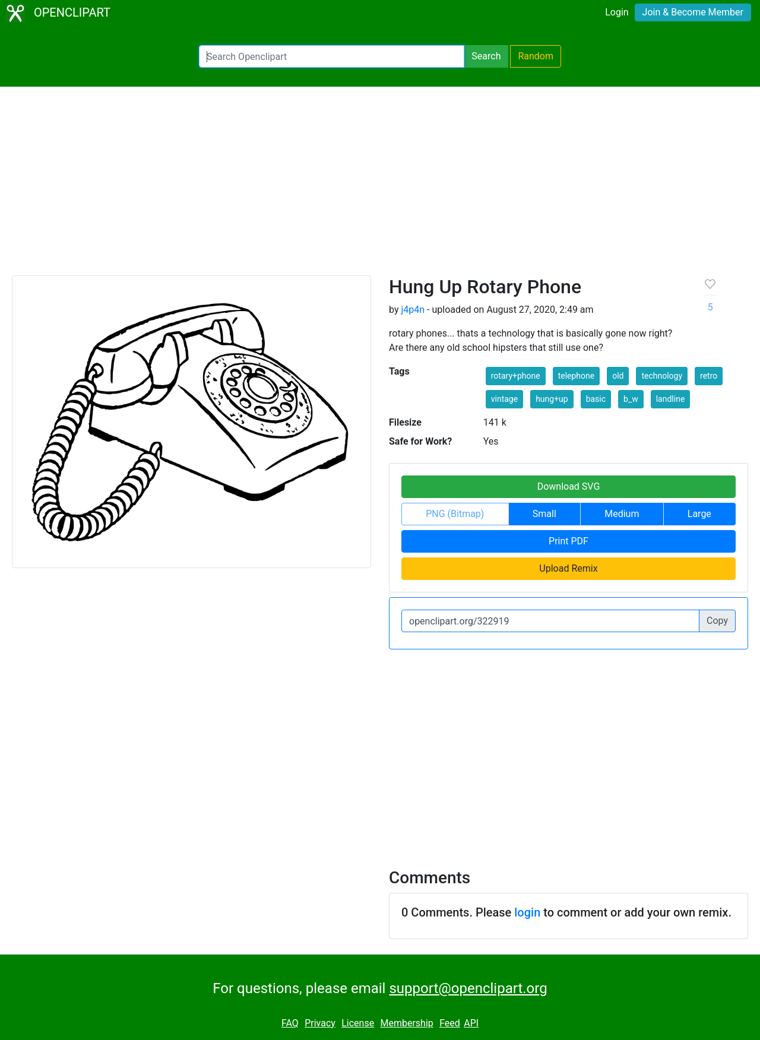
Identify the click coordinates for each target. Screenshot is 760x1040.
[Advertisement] (380, 186)
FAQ (290, 1023)
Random (535, 56)
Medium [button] (621, 513)
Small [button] (544, 513)
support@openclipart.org (468, 988)
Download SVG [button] (568, 486)
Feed (449, 1023)
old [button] (617, 376)
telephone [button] (576, 376)
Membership (406, 1023)
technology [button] (661, 376)
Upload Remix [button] (568, 568)
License (357, 1023)
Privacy (320, 1023)
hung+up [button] (552, 399)
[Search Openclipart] (331, 56)
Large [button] (699, 513)
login (527, 912)
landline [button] (670, 399)
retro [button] (708, 376)
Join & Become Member (692, 12)
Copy (717, 620)
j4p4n (413, 309)
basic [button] (596, 399)
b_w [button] (630, 399)
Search (486, 56)
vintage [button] (504, 399)
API (471, 1023)
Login (616, 12)
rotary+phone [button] (515, 376)
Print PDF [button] (568, 541)
